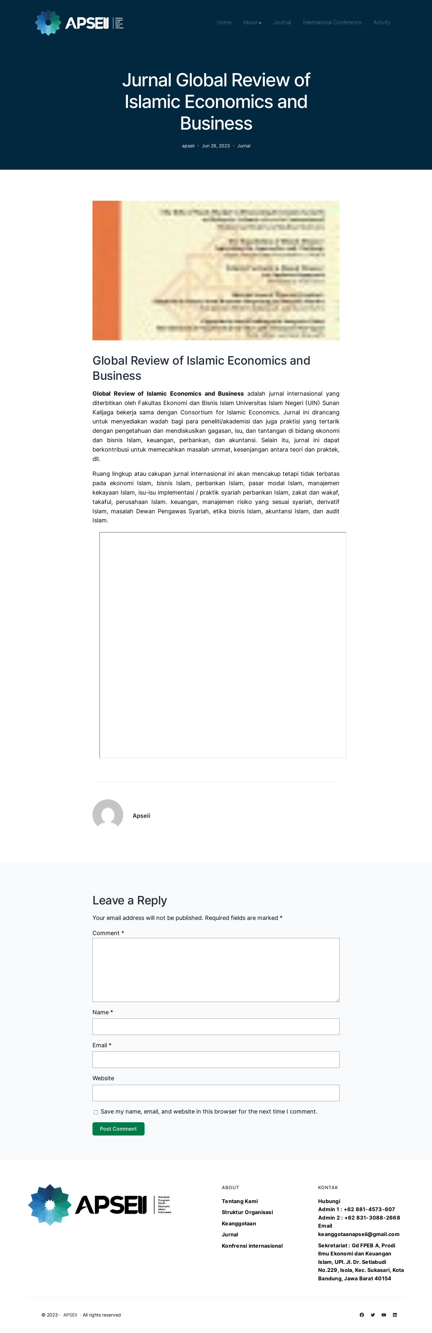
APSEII (70, 1314)
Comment (108, 933)
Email (102, 1045)
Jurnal (243, 145)
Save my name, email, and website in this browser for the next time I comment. (209, 1111)
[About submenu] (260, 22)
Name (102, 1012)
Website (103, 1078)
